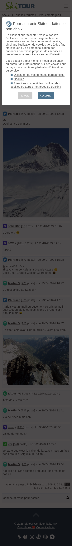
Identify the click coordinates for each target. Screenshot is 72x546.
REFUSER (25, 96)
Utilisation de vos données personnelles (39, 74)
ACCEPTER (46, 96)
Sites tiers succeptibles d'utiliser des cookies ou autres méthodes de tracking (36, 85)
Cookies (19, 79)
